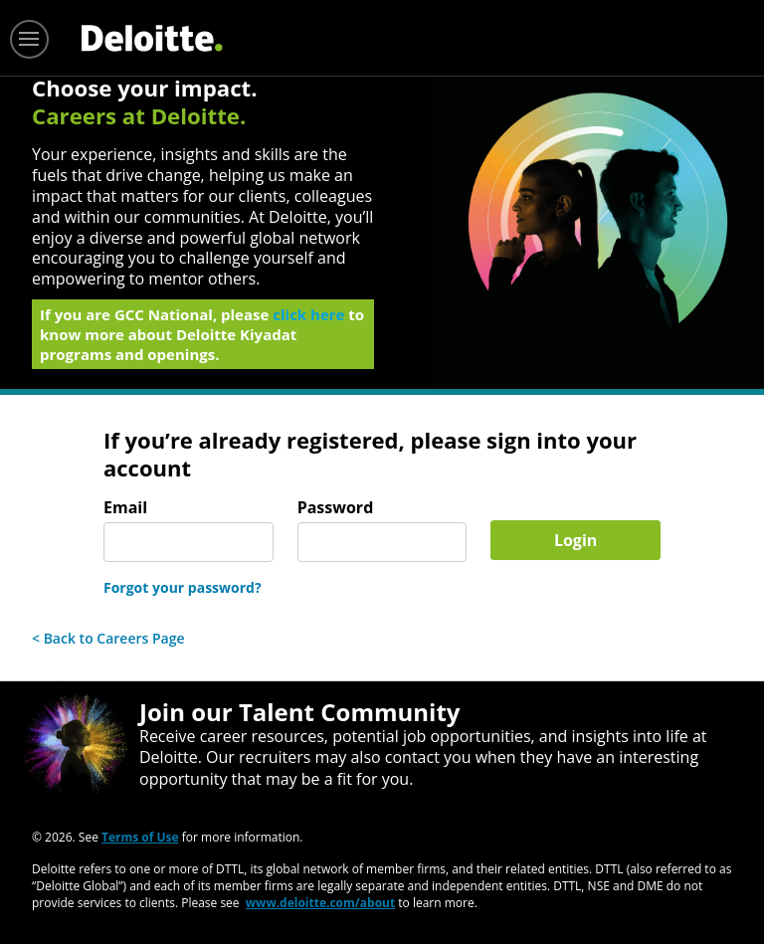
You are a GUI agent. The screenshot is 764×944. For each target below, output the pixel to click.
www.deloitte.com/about (320, 902)
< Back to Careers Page (108, 638)
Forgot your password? (182, 587)
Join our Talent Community (299, 711)
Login (575, 540)
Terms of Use (140, 837)
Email (125, 507)
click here (308, 320)
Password (335, 507)
